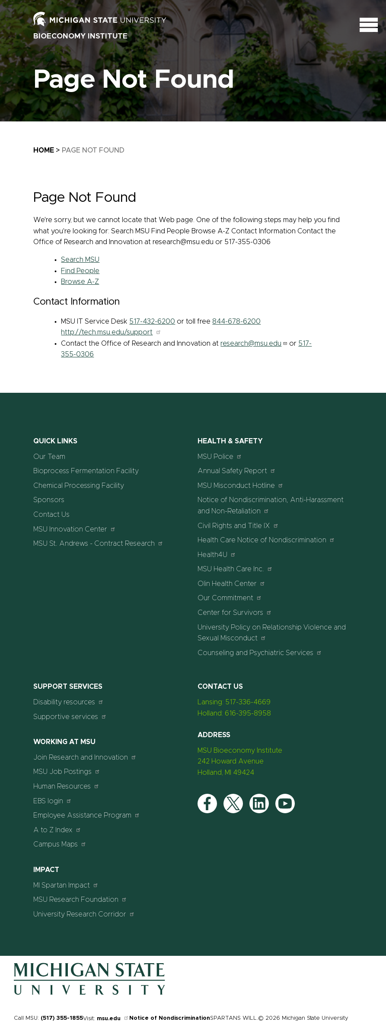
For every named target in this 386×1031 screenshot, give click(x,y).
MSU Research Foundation (80, 899)
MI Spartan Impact (66, 885)
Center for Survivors (235, 612)
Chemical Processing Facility (78, 485)
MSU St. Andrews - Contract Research (98, 543)
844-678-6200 (236, 321)
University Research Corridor (84, 914)
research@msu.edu (253, 343)
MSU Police (220, 456)
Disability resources (68, 702)
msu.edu (113, 1018)
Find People (80, 270)
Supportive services (70, 716)
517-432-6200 (152, 321)
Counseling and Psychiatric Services (260, 652)
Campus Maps (59, 844)
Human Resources (66, 786)
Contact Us (51, 514)
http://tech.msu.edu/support (111, 332)
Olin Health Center (231, 583)
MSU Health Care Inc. (235, 569)
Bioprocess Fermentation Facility (86, 471)
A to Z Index (57, 830)
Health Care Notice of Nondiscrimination (266, 540)
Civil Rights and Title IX (238, 525)
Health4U (217, 554)
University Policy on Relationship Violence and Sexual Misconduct (272, 633)
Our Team (49, 456)
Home (43, 150)
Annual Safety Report (237, 470)
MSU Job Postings (66, 771)
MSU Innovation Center (74, 529)
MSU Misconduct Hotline (241, 485)
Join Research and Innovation (85, 757)
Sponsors (48, 499)
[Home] (89, 993)
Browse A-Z (80, 281)
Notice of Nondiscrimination (169, 1018)
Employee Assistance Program (86, 815)
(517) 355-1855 (62, 1018)
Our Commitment (230, 597)
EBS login (52, 801)
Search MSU (80, 259)
